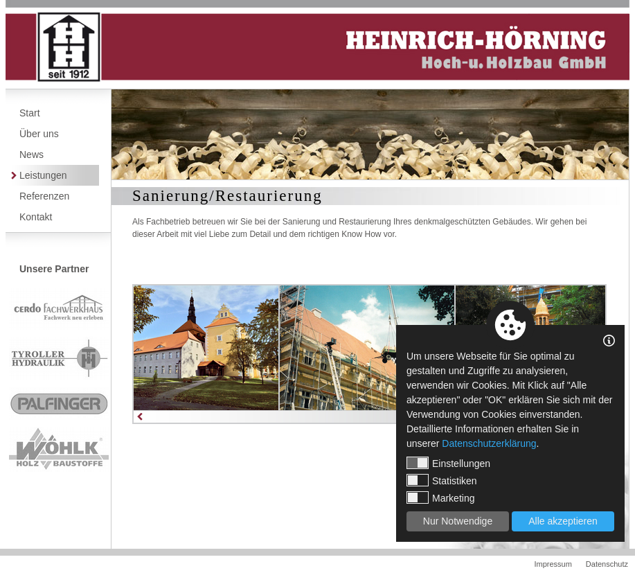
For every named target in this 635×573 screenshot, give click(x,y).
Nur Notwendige (457, 521)
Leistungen (43, 175)
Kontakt (35, 216)
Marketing (440, 497)
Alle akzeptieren (563, 521)
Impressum (552, 564)
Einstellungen (448, 463)
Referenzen (44, 196)
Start (29, 112)
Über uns (39, 133)
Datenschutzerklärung (489, 443)
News (31, 154)
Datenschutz (607, 564)
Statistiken (441, 480)
